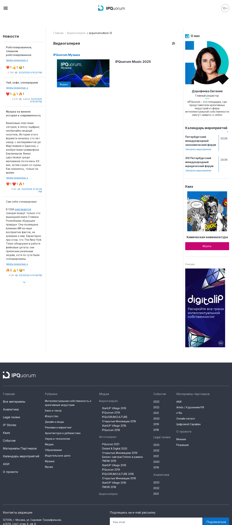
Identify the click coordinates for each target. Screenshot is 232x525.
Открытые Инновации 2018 (119, 421)
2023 (156, 401)
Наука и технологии (57, 438)
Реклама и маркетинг (58, 427)
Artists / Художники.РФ (190, 407)
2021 (156, 412)
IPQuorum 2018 (111, 430)
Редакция (182, 444)
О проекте (10, 472)
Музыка (49, 461)
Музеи (49, 466)
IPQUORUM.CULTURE (114, 416)
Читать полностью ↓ (17, 60)
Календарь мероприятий (206, 128)
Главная (58, 32)
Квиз (189, 186)
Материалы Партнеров (20, 448)
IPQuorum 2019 (111, 412)
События (9, 440)
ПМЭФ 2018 (109, 487)
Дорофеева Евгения (207, 91)
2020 (156, 418)
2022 (156, 407)
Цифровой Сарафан (188, 424)
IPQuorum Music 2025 (133, 62)
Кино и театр (53, 410)
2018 (156, 429)
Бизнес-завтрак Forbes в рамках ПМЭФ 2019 (122, 458)
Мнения (181, 439)
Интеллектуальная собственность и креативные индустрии (68, 402)
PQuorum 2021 (110, 444)
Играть (207, 246)
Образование (53, 449)
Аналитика (11, 409)
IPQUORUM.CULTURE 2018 (118, 473)
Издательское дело (58, 455)
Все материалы (14, 401)
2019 (156, 424)
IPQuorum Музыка (66, 55)
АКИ (6, 464)
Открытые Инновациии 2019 (119, 452)
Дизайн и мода (54, 421)
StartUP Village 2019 (114, 408)
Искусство (51, 416)
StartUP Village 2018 (114, 425)
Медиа (49, 444)
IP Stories (9, 425)
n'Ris (179, 412)
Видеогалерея (76, 32)
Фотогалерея (107, 436)
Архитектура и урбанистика (62, 433)
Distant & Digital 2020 (114, 448)
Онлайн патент (185, 418)
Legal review (11, 417)
